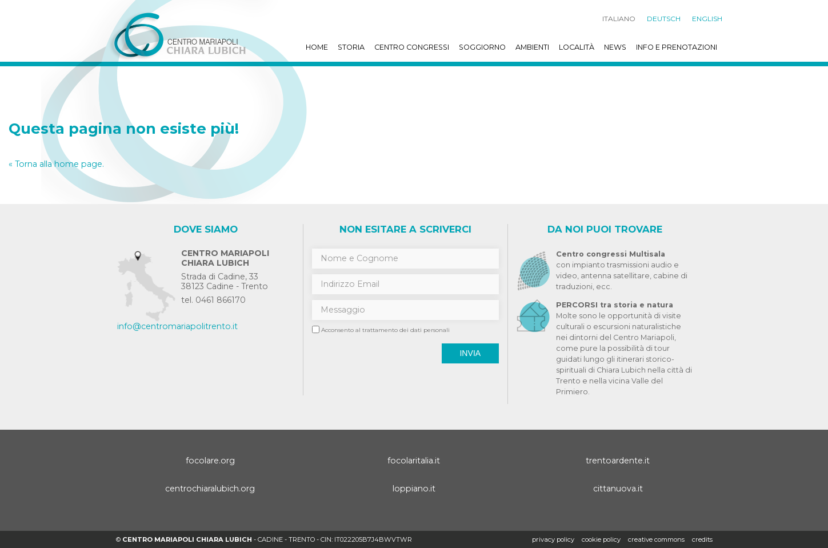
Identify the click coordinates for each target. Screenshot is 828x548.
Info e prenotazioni (676, 47)
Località (576, 47)
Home (317, 47)
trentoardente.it (618, 460)
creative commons (656, 539)
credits (702, 539)
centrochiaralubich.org (210, 488)
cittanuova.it (618, 488)
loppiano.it (414, 488)
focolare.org (210, 460)
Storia (351, 47)
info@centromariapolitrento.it (177, 326)
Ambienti (532, 47)
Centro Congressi (411, 47)
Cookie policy (601, 539)
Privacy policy (553, 539)
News (615, 47)
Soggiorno (482, 47)
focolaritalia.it (413, 460)
